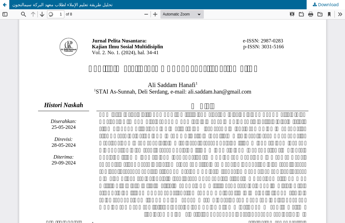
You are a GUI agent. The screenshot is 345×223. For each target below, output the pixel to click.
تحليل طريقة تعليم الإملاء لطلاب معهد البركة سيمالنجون (62, 4)
